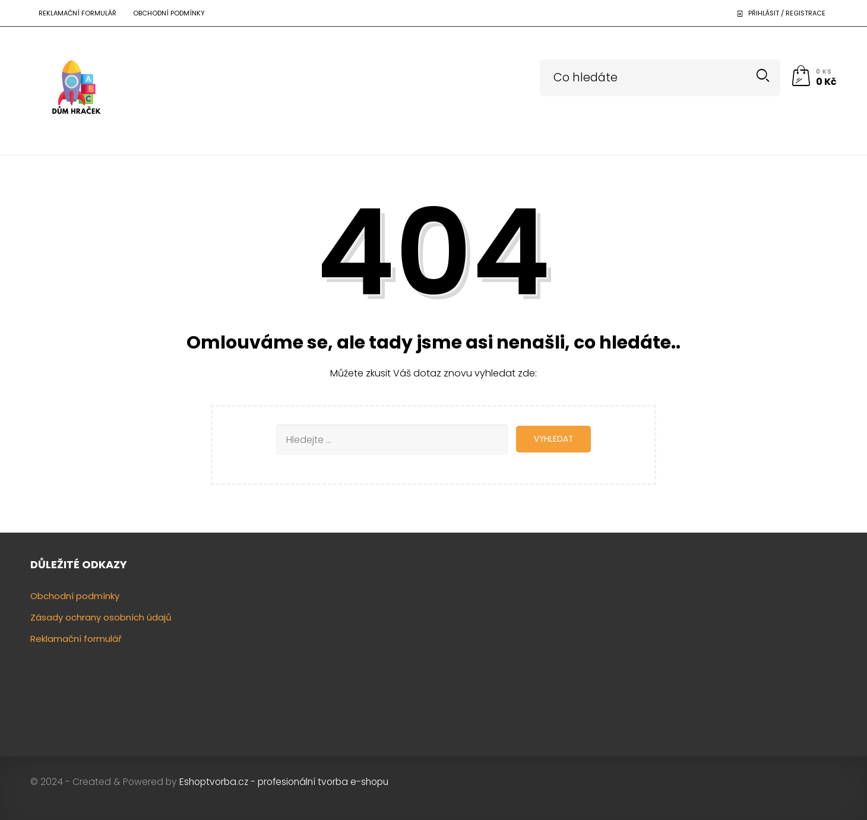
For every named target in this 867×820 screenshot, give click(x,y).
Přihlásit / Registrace (786, 13)
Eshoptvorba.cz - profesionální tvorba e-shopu (283, 781)
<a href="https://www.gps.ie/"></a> (743, 645)
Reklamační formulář (77, 13)
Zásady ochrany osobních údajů (101, 616)
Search (762, 75)
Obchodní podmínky (169, 13)
